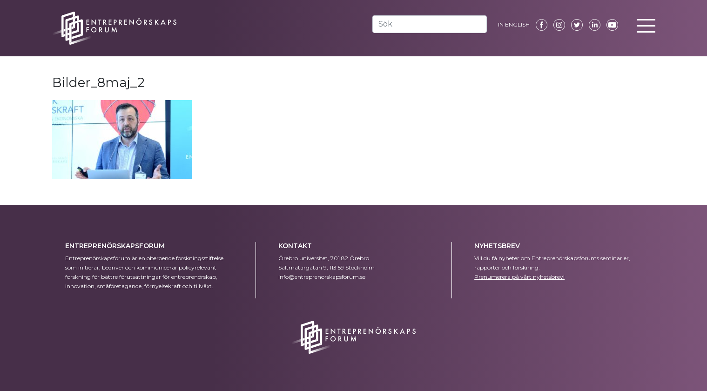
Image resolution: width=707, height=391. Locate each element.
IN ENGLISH (514, 24)
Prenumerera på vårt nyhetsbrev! (519, 276)
